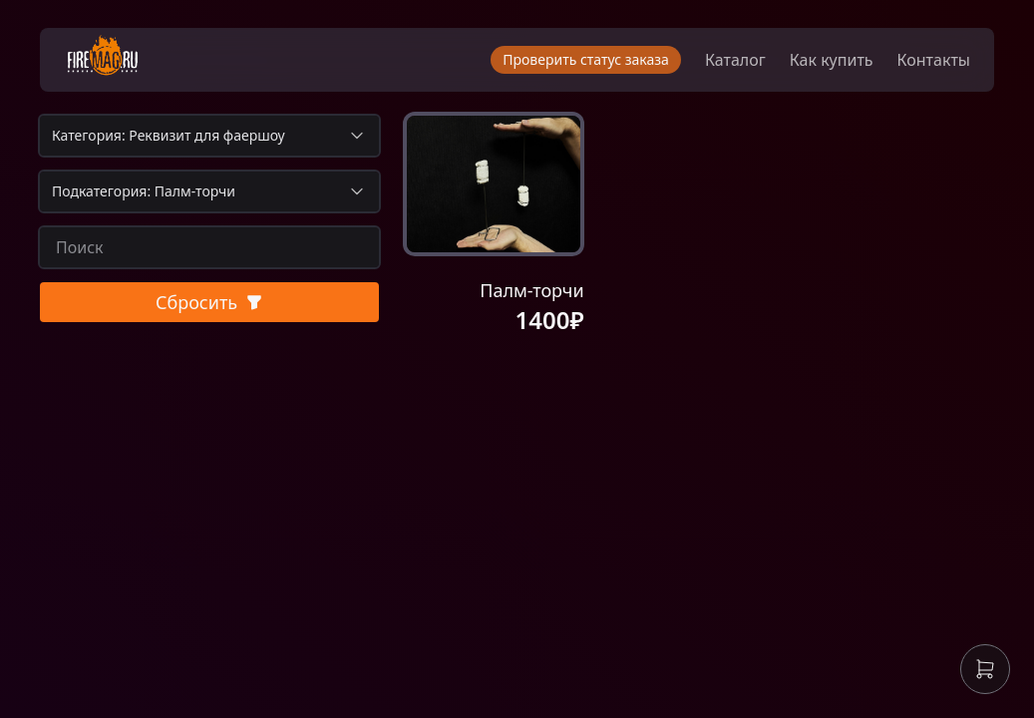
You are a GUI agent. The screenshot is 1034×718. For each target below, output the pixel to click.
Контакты (933, 60)
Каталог (735, 60)
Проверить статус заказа (586, 59)
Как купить (831, 60)
